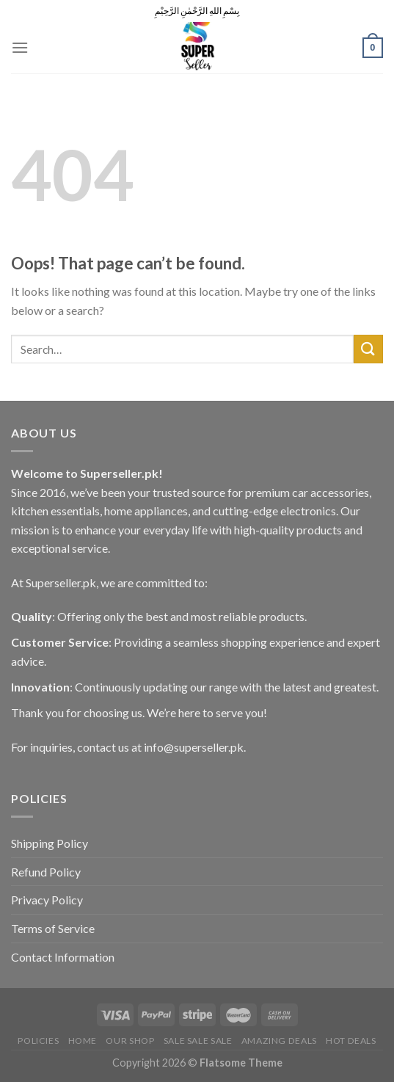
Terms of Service (53, 928)
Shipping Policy (49, 843)
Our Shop (130, 1040)
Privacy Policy (47, 900)
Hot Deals (351, 1040)
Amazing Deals (279, 1040)
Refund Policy (46, 872)
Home (82, 1040)
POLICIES (38, 1040)
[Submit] (368, 349)
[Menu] (20, 47)
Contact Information (62, 957)
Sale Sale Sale (198, 1040)
